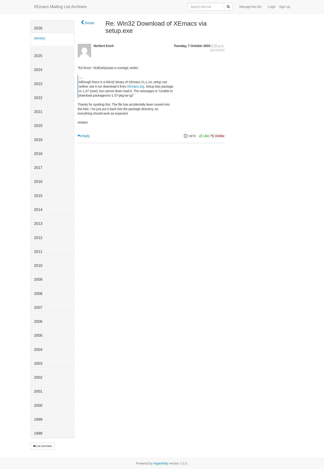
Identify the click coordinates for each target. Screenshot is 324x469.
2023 (38, 84)
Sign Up (284, 7)
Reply (84, 136)
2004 (38, 349)
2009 (38, 279)
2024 (38, 70)
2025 (38, 56)
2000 (38, 405)
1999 (38, 419)
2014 (38, 210)
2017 (38, 168)
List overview (42, 446)
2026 (38, 28)
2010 (38, 265)
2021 (38, 112)
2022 (38, 98)
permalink (217, 50)
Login (272, 7)
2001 (38, 391)
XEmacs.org (135, 86)
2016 (38, 181)
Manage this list (250, 7)
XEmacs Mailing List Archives (60, 6)
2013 (38, 223)
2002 (38, 377)
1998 (38, 433)
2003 (38, 363)
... (80, 77)
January (39, 38)
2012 (38, 238)
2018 (38, 154)
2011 (38, 252)
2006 (38, 321)
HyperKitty (161, 463)
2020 (38, 126)
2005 (38, 335)
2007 (38, 307)
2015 (38, 196)
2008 (38, 294)
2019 (38, 140)
